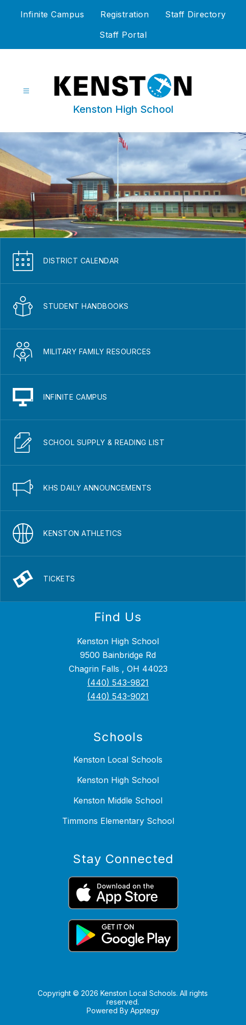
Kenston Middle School (117, 800)
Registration (124, 14)
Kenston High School (118, 780)
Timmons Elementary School (118, 821)
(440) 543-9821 (118, 682)
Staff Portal (123, 35)
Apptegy (144, 1010)
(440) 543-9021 (118, 696)
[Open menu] (26, 91)
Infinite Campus (52, 14)
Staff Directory (195, 14)
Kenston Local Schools (117, 759)
